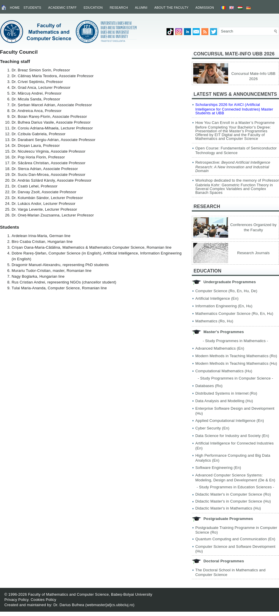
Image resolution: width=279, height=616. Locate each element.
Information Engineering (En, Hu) (223, 306)
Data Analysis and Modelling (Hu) (224, 401)
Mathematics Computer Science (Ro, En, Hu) (234, 313)
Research (119, 7)
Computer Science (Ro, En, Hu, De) (226, 291)
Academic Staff (62, 7)
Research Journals (253, 253)
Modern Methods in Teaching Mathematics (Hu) (236, 363)
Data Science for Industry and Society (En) (232, 435)
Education (93, 7)
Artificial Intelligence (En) (217, 298)
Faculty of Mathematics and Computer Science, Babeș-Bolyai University (90, 594)
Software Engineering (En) (218, 467)
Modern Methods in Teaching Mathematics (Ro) (236, 356)
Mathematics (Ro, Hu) (214, 321)
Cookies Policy (43, 599)
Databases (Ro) (209, 386)
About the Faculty (171, 7)
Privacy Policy (16, 599)
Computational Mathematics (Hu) (223, 371)
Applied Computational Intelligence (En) (229, 420)
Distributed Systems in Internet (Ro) (226, 393)
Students (32, 7)
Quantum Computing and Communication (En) (235, 539)
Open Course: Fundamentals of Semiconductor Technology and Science (236, 150)
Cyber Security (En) (212, 428)
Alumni (141, 7)
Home (15, 7)
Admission (205, 7)
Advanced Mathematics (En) (219, 348)
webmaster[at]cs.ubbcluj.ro (110, 605)
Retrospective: (232, 166)
